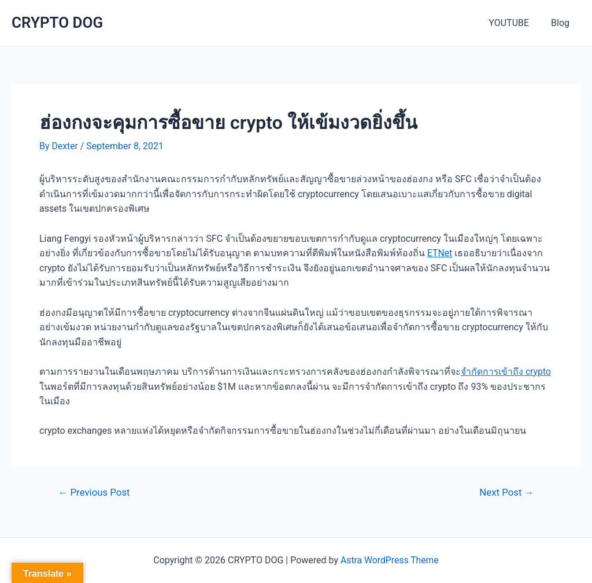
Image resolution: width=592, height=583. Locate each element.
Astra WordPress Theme (389, 560)
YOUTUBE (514, 22)
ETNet (440, 253)
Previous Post (94, 492)
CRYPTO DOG (57, 22)
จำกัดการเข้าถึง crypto (506, 371)
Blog (562, 22)
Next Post (506, 492)
